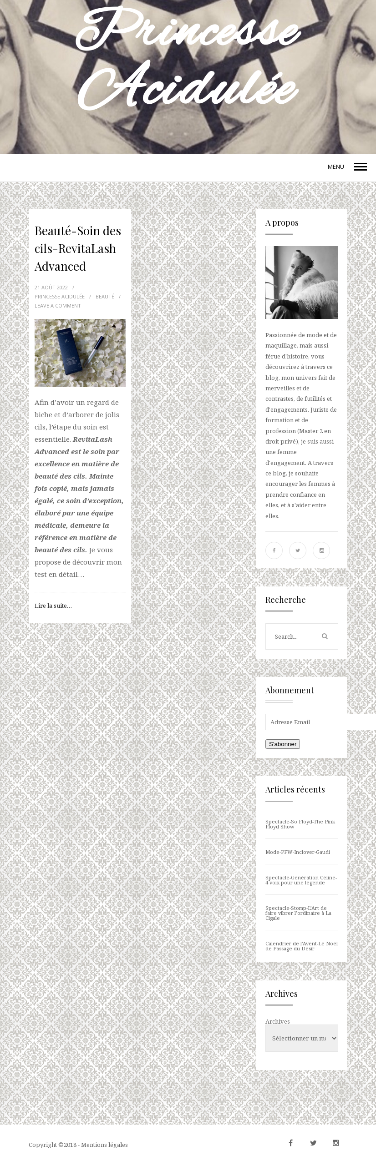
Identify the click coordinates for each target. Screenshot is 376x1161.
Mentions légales (104, 1145)
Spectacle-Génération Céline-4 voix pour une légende (301, 880)
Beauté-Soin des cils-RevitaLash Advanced (78, 248)
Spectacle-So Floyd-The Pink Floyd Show (300, 824)
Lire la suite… (53, 605)
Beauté (105, 296)
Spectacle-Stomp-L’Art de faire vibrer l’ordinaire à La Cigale (298, 912)
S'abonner (282, 744)
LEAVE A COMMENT (58, 305)
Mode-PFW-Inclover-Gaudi (297, 851)
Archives (277, 1021)
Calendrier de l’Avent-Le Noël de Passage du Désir (301, 946)
